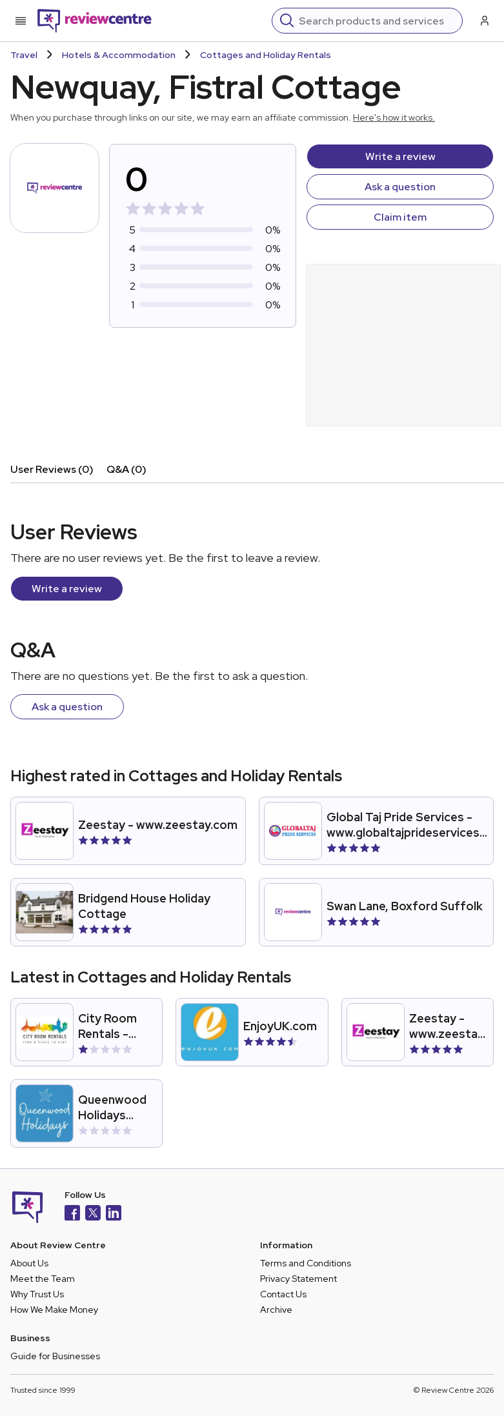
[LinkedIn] (113, 1214)
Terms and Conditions (305, 1263)
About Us (29, 1263)
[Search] (376, 20)
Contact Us (283, 1294)
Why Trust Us (37, 1294)
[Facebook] (72, 1214)
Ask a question (400, 187)
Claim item (400, 217)
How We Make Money (54, 1309)
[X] (93, 1214)
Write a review (400, 156)
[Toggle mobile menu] (20, 20)
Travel (23, 55)
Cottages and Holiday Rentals (265, 55)
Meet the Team (42, 1278)
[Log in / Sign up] (483, 21)
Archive (276, 1309)
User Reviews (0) (52, 469)
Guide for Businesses (55, 1356)
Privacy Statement (298, 1278)
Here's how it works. (394, 117)
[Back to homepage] (94, 21)
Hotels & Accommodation (119, 55)
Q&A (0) (126, 469)
